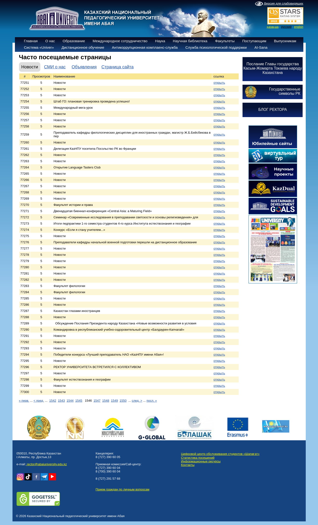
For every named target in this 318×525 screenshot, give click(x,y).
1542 (52, 400)
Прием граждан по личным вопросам (123, 489)
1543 (61, 400)
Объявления (84, 67)
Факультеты (225, 41)
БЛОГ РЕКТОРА (272, 109)
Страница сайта (117, 67)
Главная (31, 41)
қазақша (273, 27)
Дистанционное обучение (83, 47)
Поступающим (254, 41)
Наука (160, 41)
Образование (74, 41)
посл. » (152, 400)
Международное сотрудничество (120, 41)
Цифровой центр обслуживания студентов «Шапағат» (220, 454)
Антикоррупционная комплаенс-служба (145, 47)
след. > (137, 400)
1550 (123, 400)
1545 (78, 400)
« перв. (24, 400)
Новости (29, 67)
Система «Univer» (39, 47)
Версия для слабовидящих (279, 3)
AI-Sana (260, 47)
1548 (105, 400)
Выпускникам (285, 41)
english (298, 27)
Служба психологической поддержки (216, 47)
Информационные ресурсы (201, 461)
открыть (219, 82)
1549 (114, 400)
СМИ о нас (55, 67)
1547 (97, 400)
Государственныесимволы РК (284, 91)
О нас (50, 41)
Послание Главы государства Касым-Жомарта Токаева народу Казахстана (272, 68)
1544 (70, 400)
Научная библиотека (190, 41)
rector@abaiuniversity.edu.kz (46, 464)
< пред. (38, 400)
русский (286, 27)
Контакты (187, 465)
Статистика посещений (197, 457)
